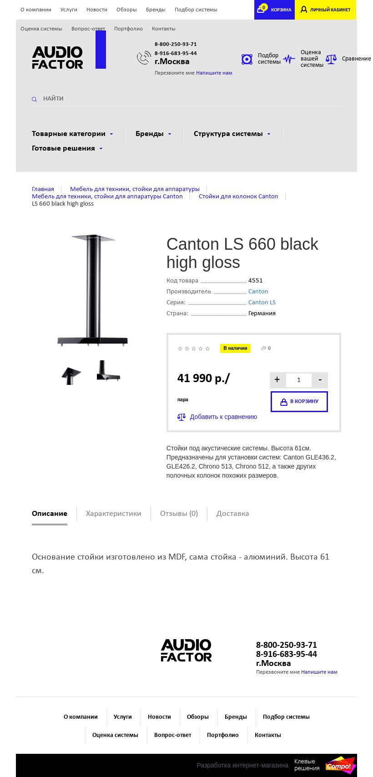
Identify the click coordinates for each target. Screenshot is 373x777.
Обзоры (126, 10)
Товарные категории (72, 134)
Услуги (68, 10)
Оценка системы (41, 29)
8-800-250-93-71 (176, 44)
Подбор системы (196, 10)
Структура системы (232, 134)
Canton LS (262, 302)
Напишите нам (214, 73)
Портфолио (128, 29)
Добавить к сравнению (223, 416)
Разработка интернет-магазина (242, 765)
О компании (35, 10)
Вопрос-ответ (88, 29)
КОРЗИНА (277, 10)
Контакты (164, 29)
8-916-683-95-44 (176, 53)
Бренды (156, 10)
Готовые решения (67, 148)
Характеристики (113, 514)
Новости (96, 10)
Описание (49, 514)
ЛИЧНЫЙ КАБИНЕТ (330, 10)
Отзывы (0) (179, 514)
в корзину (299, 402)
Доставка (233, 514)
